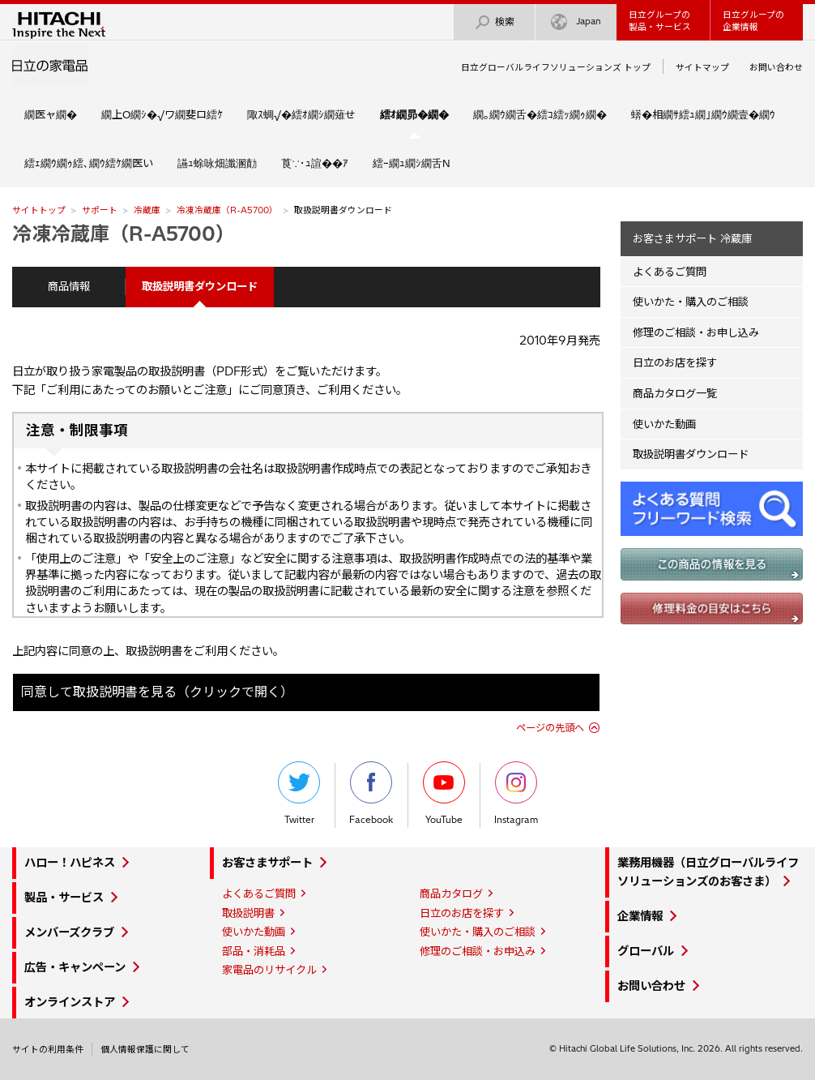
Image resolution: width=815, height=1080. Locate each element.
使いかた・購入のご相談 (691, 301)
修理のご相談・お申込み (478, 951)
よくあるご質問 (669, 271)
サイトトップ (39, 210)
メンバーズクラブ (69, 932)
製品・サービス (64, 897)
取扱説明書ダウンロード (691, 454)
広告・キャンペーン (75, 967)
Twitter (299, 793)
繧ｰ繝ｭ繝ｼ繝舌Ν (411, 162)
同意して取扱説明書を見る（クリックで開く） (157, 692)
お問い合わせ (776, 67)
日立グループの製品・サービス (660, 20)
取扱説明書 (248, 912)
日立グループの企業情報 (753, 20)
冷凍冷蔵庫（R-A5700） (227, 210)
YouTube (444, 793)
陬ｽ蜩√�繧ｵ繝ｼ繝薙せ (301, 114)
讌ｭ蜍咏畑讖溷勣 (217, 162)
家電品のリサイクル (269, 969)
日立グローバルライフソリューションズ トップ (556, 67)
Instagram (516, 793)
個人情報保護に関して (145, 1049)
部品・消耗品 (253, 951)
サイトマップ (702, 67)
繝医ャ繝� (50, 114)
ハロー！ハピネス (69, 862)
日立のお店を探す (675, 362)
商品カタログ (451, 893)
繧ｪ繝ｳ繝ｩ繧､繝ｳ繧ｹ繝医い (88, 162)
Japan (576, 22)
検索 (494, 22)
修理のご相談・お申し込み (696, 332)
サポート (99, 210)
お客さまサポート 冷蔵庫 (692, 238)
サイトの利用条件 (47, 1049)
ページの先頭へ (550, 728)
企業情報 (640, 916)
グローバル (645, 951)
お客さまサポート (267, 862)
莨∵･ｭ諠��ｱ (314, 162)
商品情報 (69, 286)
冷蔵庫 (147, 210)
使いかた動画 (664, 424)
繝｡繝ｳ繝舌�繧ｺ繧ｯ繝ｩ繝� (540, 114)
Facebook (371, 793)
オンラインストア (69, 1002)
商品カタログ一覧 (675, 393)
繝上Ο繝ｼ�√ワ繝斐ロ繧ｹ (162, 114)
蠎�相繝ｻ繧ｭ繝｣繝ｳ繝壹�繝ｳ (703, 114)
